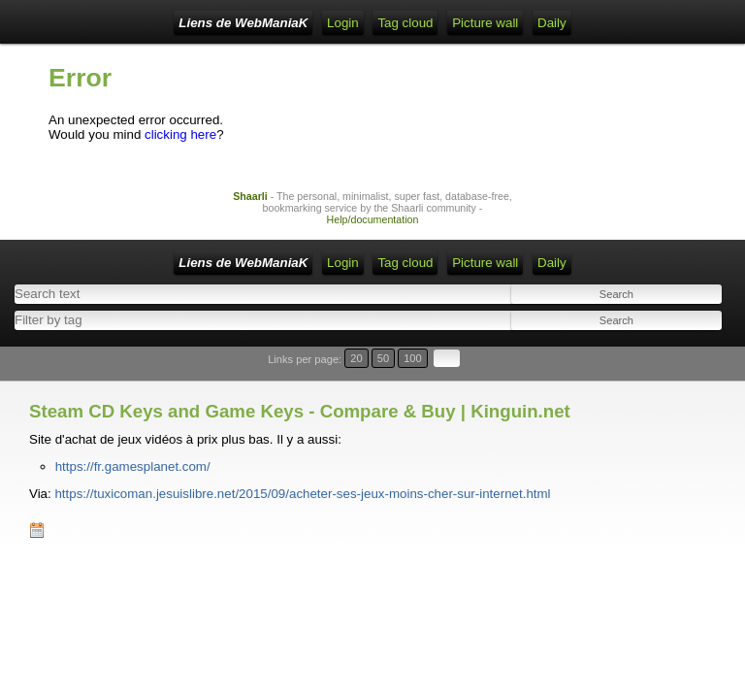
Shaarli (250, 196)
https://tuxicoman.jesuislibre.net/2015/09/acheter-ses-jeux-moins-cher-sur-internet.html (302, 493)
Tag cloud (405, 23)
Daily (552, 23)
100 (413, 358)
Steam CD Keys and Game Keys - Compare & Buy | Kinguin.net (299, 411)
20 (356, 358)
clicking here (180, 134)
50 (383, 358)
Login (343, 23)
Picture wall (485, 23)
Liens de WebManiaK (243, 23)
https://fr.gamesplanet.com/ (133, 466)
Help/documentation (373, 219)
